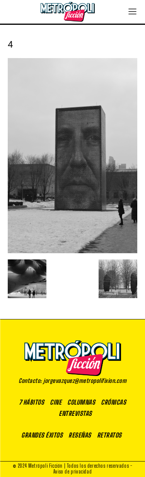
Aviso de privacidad (72, 471)
